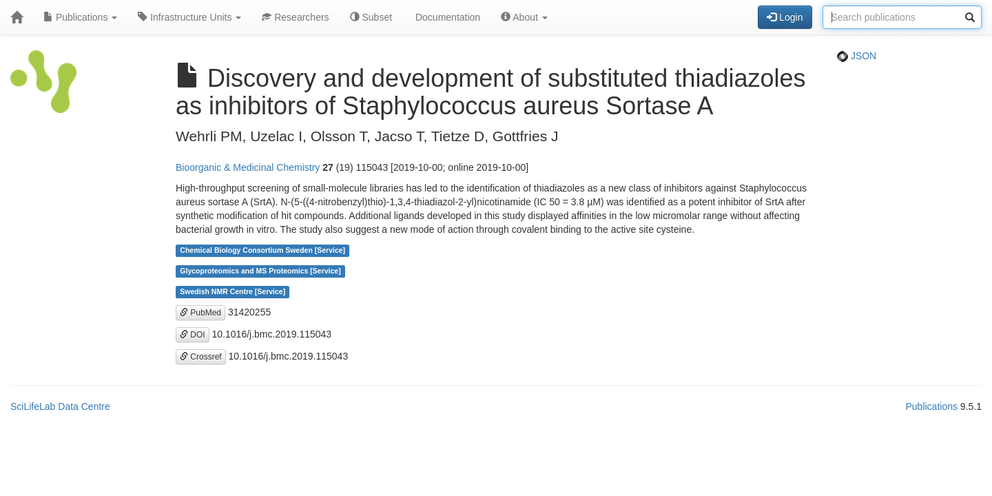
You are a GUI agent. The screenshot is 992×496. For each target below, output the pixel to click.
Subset (371, 17)
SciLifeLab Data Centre (60, 406)
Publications (80, 17)
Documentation (446, 17)
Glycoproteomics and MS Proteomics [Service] (260, 271)
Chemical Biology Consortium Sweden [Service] (262, 251)
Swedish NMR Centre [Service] (232, 292)
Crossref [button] (201, 357)
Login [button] (785, 17)
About (524, 17)
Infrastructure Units (189, 17)
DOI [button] (192, 335)
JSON (856, 55)
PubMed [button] (200, 313)
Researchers (295, 17)
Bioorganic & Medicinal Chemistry (248, 167)
